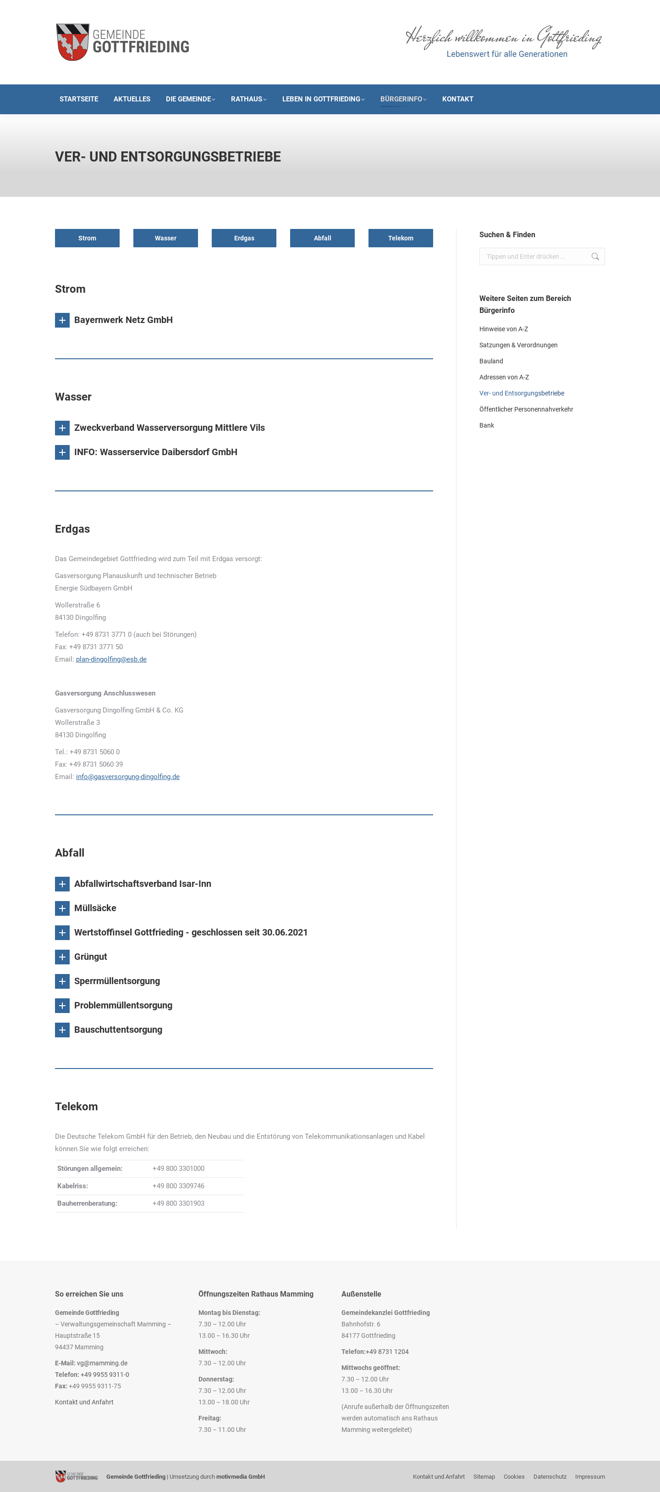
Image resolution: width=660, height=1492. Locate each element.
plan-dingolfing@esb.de (111, 659)
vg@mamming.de (102, 1363)
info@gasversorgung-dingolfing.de (128, 777)
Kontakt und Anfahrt (84, 1402)
